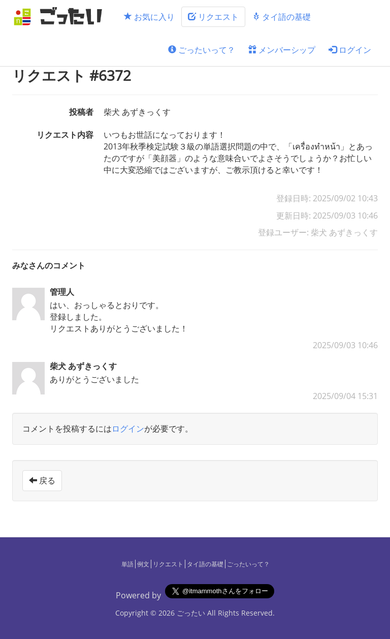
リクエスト (213, 16)
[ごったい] (61, 16)
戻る (42, 480)
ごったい (191, 613)
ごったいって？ (201, 49)
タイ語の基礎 (281, 16)
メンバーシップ (281, 49)
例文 (143, 564)
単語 (127, 564)
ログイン (350, 49)
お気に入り (149, 16)
